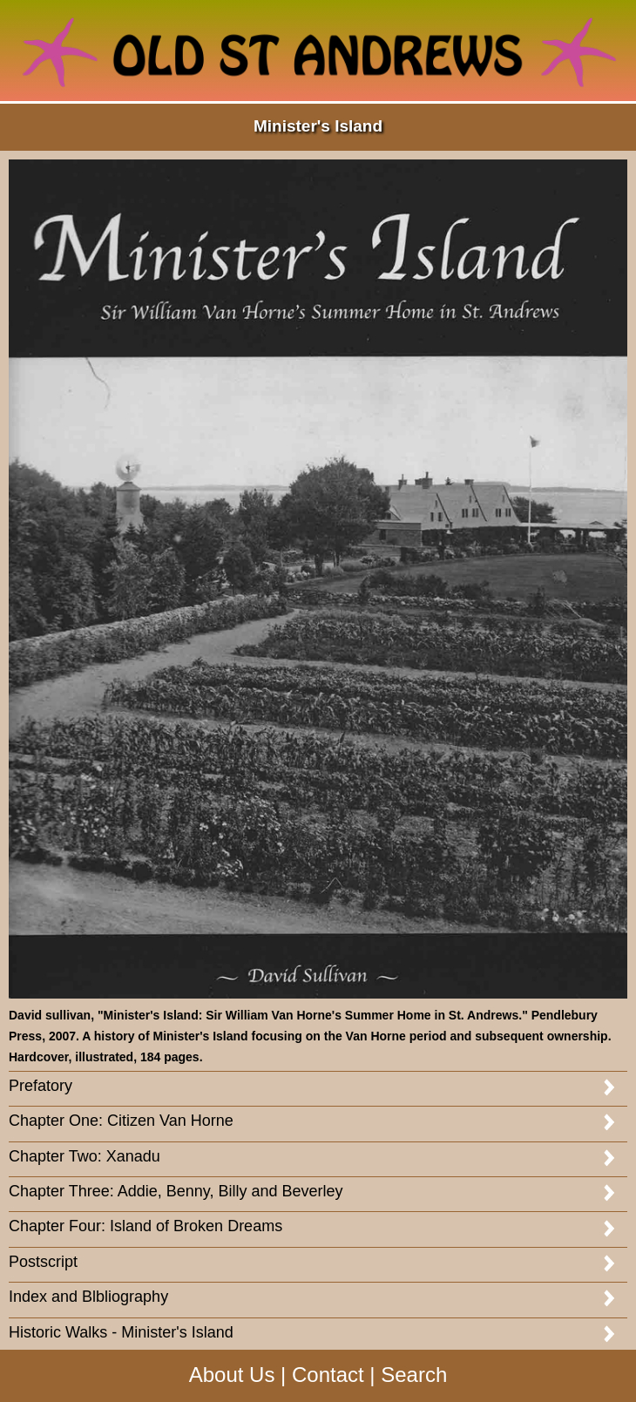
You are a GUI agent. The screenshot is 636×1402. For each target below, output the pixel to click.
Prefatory (40, 1085)
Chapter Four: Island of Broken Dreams (145, 1226)
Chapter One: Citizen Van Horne (121, 1120)
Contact (328, 1374)
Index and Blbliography (88, 1296)
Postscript (43, 1261)
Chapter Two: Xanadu (84, 1156)
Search (414, 1374)
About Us (232, 1374)
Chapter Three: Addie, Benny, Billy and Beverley (176, 1191)
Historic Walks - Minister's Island (121, 1332)
